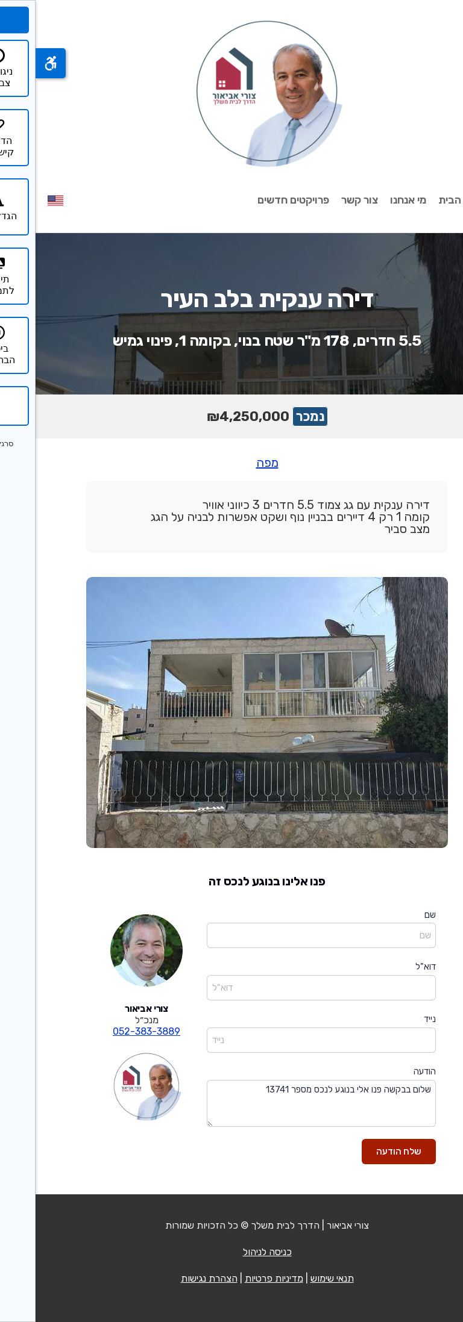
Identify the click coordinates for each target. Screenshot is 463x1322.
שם (394, 914)
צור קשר (324, 200)
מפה (232, 462)
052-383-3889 (111, 1031)
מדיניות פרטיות (238, 1278)
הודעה (389, 1071)
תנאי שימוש (296, 1278)
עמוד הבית (427, 200)
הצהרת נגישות (173, 1278)
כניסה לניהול (231, 1252)
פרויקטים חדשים (258, 200)
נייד (394, 1019)
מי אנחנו (372, 200)
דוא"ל (390, 966)
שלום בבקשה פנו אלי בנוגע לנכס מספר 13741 (285, 1103)
